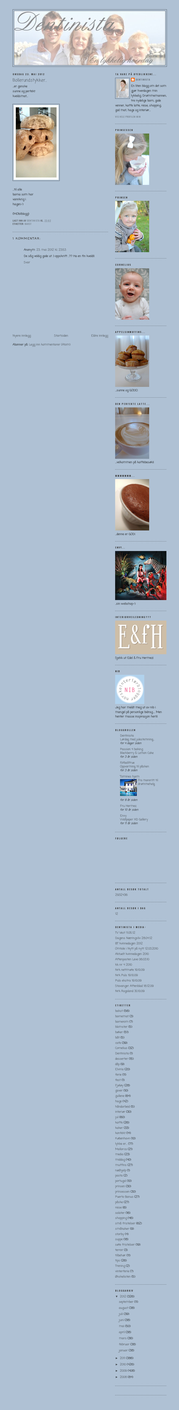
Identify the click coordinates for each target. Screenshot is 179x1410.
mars (123, 1338)
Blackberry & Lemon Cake (137, 753)
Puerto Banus (124, 1197)
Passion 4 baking (131, 749)
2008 (124, 1377)
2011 (123, 1358)
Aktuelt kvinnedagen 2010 (132, 954)
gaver (119, 1090)
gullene (119, 1096)
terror (119, 1250)
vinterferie (122, 1271)
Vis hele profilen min (128, 116)
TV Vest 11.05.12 (125, 933)
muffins (121, 1165)
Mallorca (121, 1149)
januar (124, 1350)
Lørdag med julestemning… (137, 739)
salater (120, 1213)
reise (118, 1207)
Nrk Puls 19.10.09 (126, 975)
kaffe (119, 1122)
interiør (120, 1112)
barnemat (122, 1016)
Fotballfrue (127, 763)
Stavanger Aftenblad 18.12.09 (134, 986)
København (122, 1138)
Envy (123, 816)
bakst (28, 224)
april (122, 1332)
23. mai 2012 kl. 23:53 (51, 250)
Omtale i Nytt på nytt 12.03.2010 (136, 949)
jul (116, 1117)
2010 (123, 1364)
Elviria (119, 1069)
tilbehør (120, 1255)
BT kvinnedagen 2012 (129, 943)
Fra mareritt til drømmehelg (148, 782)
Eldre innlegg (99, 336)
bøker (119, 1032)
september (126, 1302)
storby (119, 1234)
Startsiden (61, 336)
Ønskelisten (123, 1277)
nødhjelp (120, 1170)
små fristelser (125, 1223)
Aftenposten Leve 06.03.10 (132, 959)
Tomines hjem (129, 776)
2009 (124, 1371)
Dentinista (143, 79)
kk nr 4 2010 (123, 965)
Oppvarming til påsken (134, 766)
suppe (119, 1239)
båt (117, 1037)
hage (118, 1101)
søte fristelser (125, 1245)
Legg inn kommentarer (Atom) (49, 345)
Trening (120, 1266)
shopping (121, 1218)
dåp (117, 1064)
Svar (27, 262)
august (124, 1308)
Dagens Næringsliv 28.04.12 (133, 938)
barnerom (121, 1022)
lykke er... (121, 1144)
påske (119, 1202)
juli (121, 1314)
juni (122, 1320)
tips (117, 1260)
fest (118, 1080)
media (119, 1154)
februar (124, 1344)
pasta (119, 1175)
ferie (118, 1075)
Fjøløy (119, 1085)
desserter (121, 1059)
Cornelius (121, 1048)
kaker (119, 1128)
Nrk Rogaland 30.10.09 (130, 991)
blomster (121, 1027)
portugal (120, 1181)
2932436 (121, 895)
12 (116, 914)
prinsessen (122, 1192)
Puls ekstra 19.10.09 (128, 981)
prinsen (120, 1186)
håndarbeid (122, 1107)
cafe (118, 1043)
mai (122, 1326)
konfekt (120, 1133)
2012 (123, 1296)
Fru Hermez (128, 806)
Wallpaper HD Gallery (134, 819)
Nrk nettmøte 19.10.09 (130, 970)
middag (120, 1160)
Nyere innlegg (22, 336)
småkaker (122, 1229)
